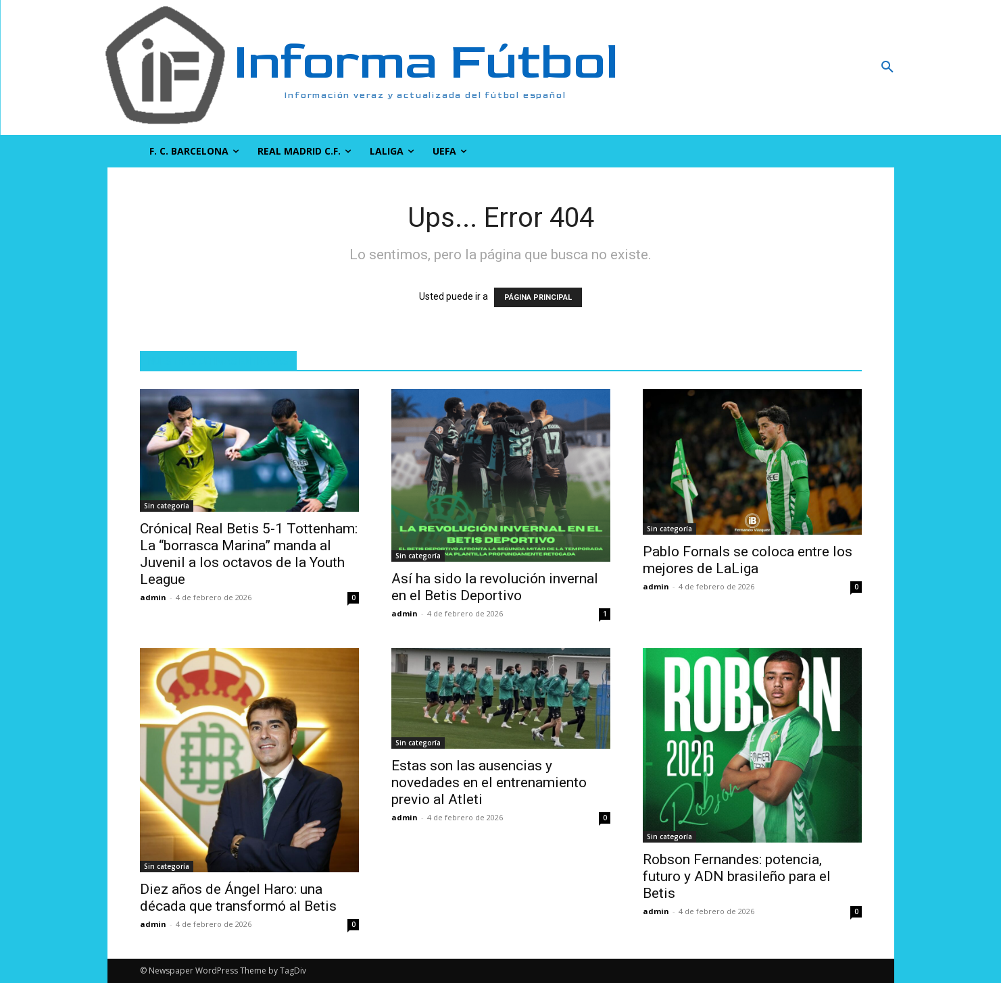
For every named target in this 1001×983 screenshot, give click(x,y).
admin (153, 597)
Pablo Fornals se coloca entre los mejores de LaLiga (747, 560)
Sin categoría (166, 505)
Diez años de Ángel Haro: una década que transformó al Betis (238, 897)
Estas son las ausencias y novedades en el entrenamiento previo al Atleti (489, 782)
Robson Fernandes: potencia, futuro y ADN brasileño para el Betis (737, 876)
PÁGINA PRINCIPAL (538, 297)
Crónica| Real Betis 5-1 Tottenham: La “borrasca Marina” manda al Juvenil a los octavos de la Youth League (249, 554)
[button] (815, 67)
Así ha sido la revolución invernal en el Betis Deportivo (494, 587)
